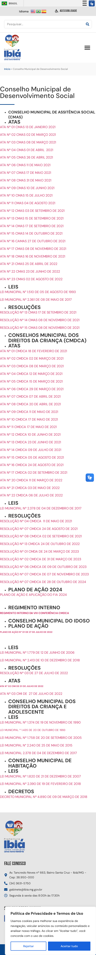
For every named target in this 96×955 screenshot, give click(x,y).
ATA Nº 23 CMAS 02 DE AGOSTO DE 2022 (31, 279)
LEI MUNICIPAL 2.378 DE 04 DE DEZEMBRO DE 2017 (38, 753)
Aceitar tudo (69, 946)
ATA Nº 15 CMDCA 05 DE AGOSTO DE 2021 (32, 457)
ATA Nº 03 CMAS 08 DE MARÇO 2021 (28, 142)
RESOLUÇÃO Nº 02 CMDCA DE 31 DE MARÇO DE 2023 (40, 559)
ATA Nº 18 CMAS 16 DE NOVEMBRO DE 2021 (32, 256)
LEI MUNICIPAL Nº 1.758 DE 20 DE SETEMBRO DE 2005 (41, 738)
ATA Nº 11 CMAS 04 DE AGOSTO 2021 (27, 203)
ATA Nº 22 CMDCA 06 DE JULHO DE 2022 (31, 495)
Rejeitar (28, 946)
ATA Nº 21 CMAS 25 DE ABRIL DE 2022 (28, 264)
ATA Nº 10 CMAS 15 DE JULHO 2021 (26, 195)
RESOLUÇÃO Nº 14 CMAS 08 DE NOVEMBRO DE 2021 (39, 320)
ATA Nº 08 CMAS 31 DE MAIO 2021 (25, 180)
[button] (87, 47)
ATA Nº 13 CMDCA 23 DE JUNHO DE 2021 (30, 442)
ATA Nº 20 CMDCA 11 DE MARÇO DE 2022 (31, 480)
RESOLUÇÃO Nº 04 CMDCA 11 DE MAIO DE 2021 (36, 521)
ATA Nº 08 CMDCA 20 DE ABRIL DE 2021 (30, 404)
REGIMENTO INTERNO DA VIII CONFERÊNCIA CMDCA (34, 613)
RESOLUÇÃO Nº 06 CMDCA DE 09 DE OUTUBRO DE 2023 (43, 567)
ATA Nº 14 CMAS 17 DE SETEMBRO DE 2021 (32, 226)
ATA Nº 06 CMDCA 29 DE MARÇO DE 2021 (32, 389)
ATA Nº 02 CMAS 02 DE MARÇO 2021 (28, 134)
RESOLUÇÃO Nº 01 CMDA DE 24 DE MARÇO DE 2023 (39, 551)
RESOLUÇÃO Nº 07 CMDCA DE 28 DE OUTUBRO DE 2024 (43, 582)
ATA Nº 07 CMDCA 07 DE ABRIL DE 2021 (30, 396)
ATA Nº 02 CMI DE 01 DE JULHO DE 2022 (21, 686)
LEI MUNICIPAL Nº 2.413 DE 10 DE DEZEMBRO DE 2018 (40, 660)
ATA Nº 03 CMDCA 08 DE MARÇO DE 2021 (32, 366)
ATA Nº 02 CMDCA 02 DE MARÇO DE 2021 (32, 358)
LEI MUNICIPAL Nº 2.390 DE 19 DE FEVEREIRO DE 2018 (40, 784)
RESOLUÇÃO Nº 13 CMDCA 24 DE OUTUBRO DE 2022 (40, 544)
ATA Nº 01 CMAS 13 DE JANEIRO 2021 (27, 127)
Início (7, 69)
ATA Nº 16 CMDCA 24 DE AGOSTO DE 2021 (32, 465)
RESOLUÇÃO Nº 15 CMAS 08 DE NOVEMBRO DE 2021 (39, 327)
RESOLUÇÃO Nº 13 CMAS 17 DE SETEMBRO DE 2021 (38, 312)
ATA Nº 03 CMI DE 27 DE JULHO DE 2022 (31, 694)
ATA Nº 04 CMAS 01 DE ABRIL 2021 (26, 150)
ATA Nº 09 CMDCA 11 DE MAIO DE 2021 (29, 412)
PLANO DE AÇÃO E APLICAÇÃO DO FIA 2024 (34, 595)
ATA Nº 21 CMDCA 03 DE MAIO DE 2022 (30, 488)
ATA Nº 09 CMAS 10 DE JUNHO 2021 (27, 188)
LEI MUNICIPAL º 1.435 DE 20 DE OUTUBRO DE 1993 (32, 730)
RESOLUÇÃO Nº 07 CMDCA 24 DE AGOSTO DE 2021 (39, 529)
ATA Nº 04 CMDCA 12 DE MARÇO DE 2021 (31, 374)
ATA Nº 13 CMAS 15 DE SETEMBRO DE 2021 (32, 218)
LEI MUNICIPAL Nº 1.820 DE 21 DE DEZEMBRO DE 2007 (40, 776)
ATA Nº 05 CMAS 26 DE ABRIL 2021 (26, 157)
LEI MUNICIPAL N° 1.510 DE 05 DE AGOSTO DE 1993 (38, 292)
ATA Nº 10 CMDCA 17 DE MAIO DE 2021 (29, 419)
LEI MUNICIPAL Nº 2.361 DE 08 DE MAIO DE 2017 (36, 299)
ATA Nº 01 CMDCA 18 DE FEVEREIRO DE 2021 (33, 351)
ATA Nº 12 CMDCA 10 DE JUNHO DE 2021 (30, 434)
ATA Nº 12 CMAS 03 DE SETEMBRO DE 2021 (32, 211)
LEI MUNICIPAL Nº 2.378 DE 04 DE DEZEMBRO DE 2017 (41, 508)
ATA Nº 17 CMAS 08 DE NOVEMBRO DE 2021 (33, 249)
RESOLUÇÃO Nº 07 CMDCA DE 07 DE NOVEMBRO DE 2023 (44, 574)
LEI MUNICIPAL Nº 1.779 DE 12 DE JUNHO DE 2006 (37, 652)
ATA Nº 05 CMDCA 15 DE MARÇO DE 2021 (31, 381)
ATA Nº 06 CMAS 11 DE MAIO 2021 (25, 165)
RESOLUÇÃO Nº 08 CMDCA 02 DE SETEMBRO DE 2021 (41, 536)
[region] (50, 931)
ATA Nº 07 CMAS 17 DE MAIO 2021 (25, 172)
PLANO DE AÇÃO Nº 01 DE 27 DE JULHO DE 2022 (26, 632)
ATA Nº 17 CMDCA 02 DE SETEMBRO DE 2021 (33, 472)
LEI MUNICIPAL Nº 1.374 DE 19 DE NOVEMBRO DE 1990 (40, 722)
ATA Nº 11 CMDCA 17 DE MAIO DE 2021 (28, 427)
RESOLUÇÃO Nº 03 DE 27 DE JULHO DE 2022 (34, 673)
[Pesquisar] (87, 24)
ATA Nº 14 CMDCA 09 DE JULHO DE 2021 (30, 450)
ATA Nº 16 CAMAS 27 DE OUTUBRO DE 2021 (32, 241)
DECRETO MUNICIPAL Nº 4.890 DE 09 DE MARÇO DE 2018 (43, 797)
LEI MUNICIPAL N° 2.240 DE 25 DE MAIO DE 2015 (36, 745)
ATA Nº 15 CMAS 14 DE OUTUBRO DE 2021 (31, 233)
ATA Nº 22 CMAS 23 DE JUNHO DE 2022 (30, 271)
